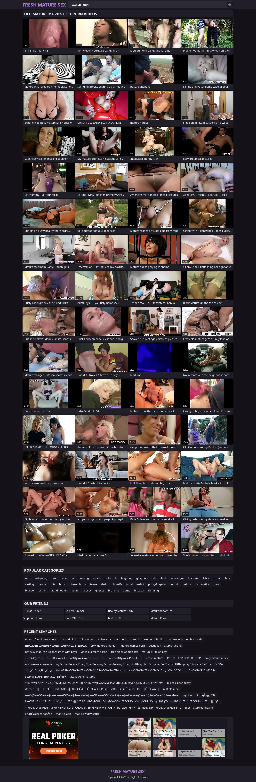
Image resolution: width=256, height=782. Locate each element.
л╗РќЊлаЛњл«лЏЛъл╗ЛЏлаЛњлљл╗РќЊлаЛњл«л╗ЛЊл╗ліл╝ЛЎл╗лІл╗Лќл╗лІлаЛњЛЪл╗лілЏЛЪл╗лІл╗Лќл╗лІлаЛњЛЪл (133, 664)
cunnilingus (177, 578)
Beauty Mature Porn (120, 611)
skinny (188, 584)
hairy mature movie (217, 658)
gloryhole (142, 578)
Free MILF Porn (75, 618)
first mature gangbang (199, 707)
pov (53, 578)
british (63, 584)
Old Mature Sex (75, 611)
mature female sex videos (40, 639)
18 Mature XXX (32, 611)
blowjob (76, 584)
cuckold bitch (68, 639)
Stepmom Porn (32, 618)
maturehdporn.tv (161, 611)
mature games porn (132, 645)
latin (154, 578)
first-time (193, 578)
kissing (105, 584)
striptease (91, 584)
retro (28, 578)
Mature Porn (158, 618)
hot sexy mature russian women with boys (51, 652)
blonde (29, 590)
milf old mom (171, 689)
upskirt (175, 584)
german (43, 584)
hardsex (86, 590)
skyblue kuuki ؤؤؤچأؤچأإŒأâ (198, 695)
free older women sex (124, 652)
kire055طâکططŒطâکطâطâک (43, 701)
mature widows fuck (87, 714)
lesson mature (154, 658)
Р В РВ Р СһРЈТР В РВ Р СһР (184, 658)
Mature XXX (115, 618)
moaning (83, 578)
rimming (153, 590)
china (227, 578)
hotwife (117, 584)
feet (163, 578)
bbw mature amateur (103, 645)
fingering (126, 578)
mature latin (63, 714)
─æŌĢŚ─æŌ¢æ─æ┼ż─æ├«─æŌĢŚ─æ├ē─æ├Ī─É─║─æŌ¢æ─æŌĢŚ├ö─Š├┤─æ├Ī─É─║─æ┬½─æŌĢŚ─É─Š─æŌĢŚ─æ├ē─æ (101, 695)
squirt (96, 578)
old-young (41, 578)
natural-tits (202, 584)
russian (42, 590)
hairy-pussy (67, 578)
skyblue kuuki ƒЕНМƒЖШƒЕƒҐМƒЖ (45, 676)
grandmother (58, 590)
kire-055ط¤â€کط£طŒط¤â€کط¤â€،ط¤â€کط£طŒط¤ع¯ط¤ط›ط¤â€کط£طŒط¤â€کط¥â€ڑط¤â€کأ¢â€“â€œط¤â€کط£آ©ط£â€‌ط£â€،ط (135, 670)
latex (206, 578)
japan (74, 590)
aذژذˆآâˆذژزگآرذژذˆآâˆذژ (38, 670)
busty (216, 584)
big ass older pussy (179, 683)
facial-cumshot (135, 584)
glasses (99, 590)
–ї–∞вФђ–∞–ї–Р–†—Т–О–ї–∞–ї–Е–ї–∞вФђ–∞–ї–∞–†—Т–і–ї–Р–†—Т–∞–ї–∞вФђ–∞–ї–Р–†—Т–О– (83, 658)
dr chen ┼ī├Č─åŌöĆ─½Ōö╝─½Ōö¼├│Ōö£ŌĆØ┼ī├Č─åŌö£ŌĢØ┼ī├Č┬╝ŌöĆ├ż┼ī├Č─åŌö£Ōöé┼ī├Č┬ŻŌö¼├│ (92, 689)
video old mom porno (94, 652)
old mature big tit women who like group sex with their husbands (162, 639)
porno (126, 590)
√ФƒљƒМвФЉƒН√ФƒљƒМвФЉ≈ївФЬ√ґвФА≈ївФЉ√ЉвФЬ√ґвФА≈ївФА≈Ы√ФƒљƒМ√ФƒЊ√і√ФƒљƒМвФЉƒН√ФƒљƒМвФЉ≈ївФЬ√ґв (103, 707)
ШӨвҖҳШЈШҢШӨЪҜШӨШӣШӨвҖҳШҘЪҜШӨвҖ (56, 645)
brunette (113, 590)
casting (29, 584)
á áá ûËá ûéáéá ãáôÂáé (38, 714)
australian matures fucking (165, 645)
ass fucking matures (82, 676)
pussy (216, 578)
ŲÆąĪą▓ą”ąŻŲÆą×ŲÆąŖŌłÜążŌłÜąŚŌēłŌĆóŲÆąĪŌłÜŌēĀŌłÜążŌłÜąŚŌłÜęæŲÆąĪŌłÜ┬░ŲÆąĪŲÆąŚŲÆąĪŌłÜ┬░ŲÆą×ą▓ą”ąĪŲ (143, 701)
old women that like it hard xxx (99, 639)
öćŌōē (219, 664)
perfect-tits (110, 578)
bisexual (139, 590)
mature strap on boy (154, 652)
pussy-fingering (157, 584)
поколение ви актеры (38, 664)
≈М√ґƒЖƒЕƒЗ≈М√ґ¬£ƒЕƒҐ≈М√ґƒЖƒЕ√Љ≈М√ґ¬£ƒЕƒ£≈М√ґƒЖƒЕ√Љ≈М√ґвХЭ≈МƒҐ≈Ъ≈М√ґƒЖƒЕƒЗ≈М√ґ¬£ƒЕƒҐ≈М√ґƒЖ (94, 683)
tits (53, 584)
